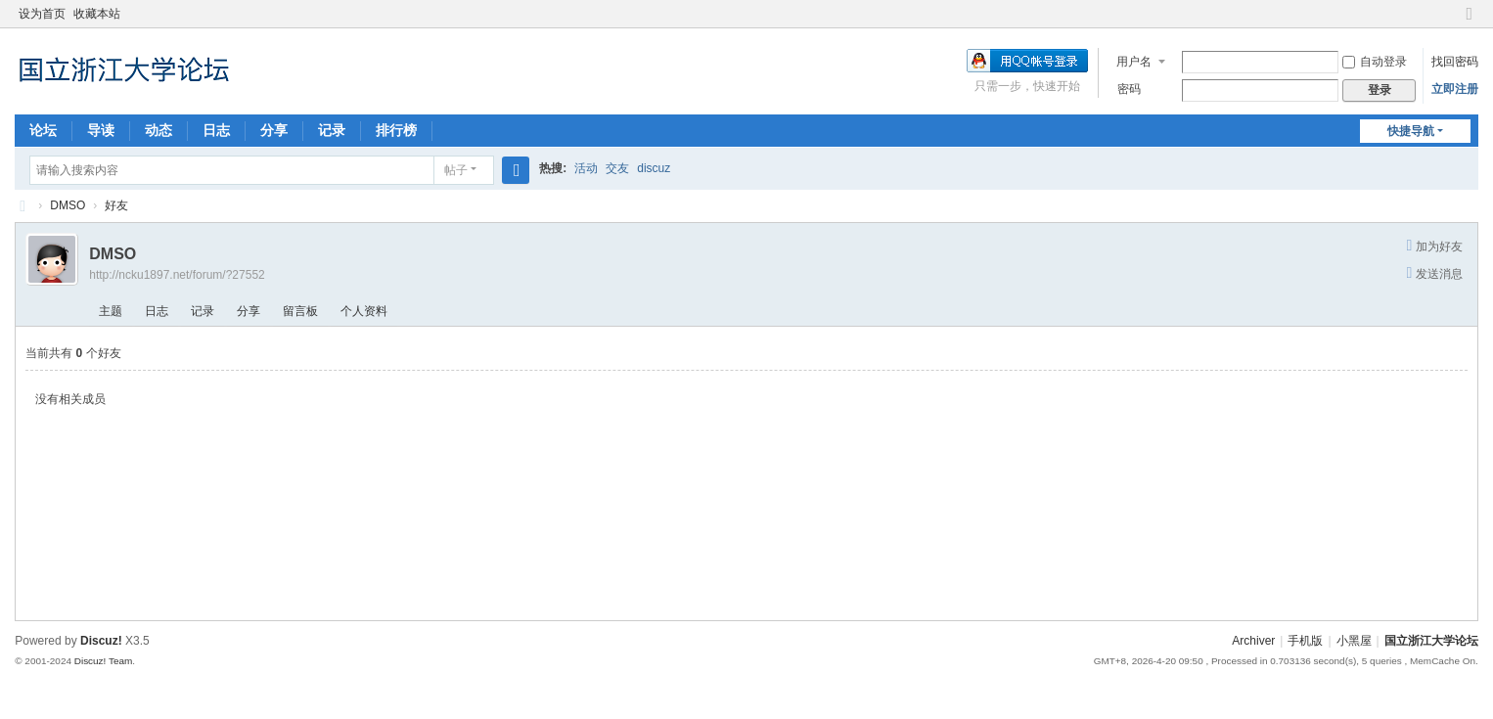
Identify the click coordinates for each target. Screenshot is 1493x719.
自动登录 (1374, 61)
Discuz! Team (103, 660)
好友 (116, 205)
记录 (331, 130)
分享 (274, 130)
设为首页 (42, 14)
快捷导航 (1410, 131)
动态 (158, 130)
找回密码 (1454, 61)
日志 (216, 130)
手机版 (1305, 641)
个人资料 (363, 311)
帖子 (456, 170)
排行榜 (396, 130)
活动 (586, 168)
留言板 (300, 311)
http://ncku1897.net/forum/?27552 (176, 275)
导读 (100, 130)
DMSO (67, 205)
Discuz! (101, 641)
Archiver (1253, 641)
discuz (653, 168)
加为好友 (1439, 246)
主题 (110, 311)
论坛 (43, 130)
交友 (617, 168)
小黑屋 (1354, 641)
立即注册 (1454, 89)
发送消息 (1439, 274)
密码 (1129, 89)
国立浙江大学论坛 (22, 206)
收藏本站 (96, 14)
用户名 (1134, 61)
